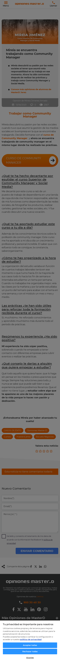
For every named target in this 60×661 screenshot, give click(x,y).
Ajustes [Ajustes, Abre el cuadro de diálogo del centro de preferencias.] (30, 657)
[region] (30, 640)
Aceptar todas (30, 645)
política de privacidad (30, 639)
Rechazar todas (30, 651)
